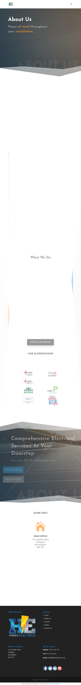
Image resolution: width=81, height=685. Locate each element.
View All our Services (40, 342)
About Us (47, 618)
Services (47, 622)
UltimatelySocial (54, 684)
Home (46, 615)
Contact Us (48, 628)
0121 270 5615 (17, 51)
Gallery (46, 625)
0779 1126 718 (16, 41)
